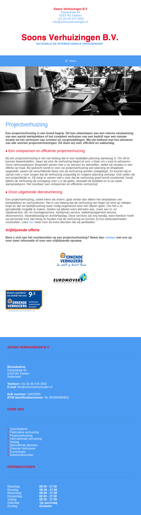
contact (110, 237)
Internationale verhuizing (26, 438)
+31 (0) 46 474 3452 (70, 18)
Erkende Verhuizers (22, 448)
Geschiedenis (19, 428)
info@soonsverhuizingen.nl (70, 21)
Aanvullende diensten (24, 445)
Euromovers (18, 451)
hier (31, 222)
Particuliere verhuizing (24, 432)
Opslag (14, 442)
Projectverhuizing (21, 435)
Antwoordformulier (21, 454)
